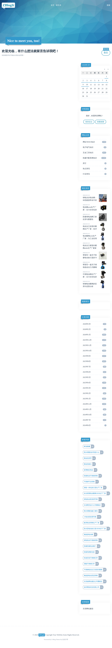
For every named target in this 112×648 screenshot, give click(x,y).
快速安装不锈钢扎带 (93, 558)
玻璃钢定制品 (90, 470)
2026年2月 (94, 329)
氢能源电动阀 (90, 534)
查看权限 (100, 122)
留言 (106, 52)
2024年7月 (94, 420)
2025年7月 (94, 367)
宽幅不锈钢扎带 (91, 564)
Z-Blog (53, 639)
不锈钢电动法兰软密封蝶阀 (95, 569)
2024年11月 (94, 409)
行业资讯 (95, 174)
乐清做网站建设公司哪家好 (95, 581)
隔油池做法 (90, 464)
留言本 (58, 5)
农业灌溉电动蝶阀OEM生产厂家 (97, 493)
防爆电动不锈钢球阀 (93, 476)
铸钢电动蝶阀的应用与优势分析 (95, 283)
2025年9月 (94, 356)
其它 (95, 163)
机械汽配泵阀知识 (94, 158)
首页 (52, 5)
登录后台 (88, 122)
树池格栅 (89, 446)
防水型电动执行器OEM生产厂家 (97, 528)
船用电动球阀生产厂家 (93, 523)
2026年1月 (94, 335)
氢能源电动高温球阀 (93, 575)
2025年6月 (94, 372)
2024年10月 (94, 415)
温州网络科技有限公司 (93, 587)
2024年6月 (95, 425)
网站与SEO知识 (94, 142)
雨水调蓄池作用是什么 (93, 452)
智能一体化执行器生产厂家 (95, 487)
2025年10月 (94, 351)
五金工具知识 (94, 153)
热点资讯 (95, 169)
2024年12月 (94, 404)
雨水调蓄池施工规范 (93, 511)
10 (87, 84)
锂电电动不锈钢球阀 (93, 540)
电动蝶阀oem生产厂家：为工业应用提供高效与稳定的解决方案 (95, 238)
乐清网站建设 (88, 609)
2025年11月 (94, 345)
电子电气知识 (94, 147)
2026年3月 (86, 65)
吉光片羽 (65, 639)
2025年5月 (94, 377)
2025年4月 (94, 383)
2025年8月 (94, 361)
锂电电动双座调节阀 (93, 499)
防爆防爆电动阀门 (92, 546)
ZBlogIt (8, 5)
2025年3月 (94, 388)
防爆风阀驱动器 (91, 552)
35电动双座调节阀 (92, 517)
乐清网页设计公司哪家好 (94, 505)
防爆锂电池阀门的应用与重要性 (95, 216)
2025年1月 (94, 399)
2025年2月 (94, 393)
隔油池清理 (90, 458)
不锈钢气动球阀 (91, 481)
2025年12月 (94, 340)
